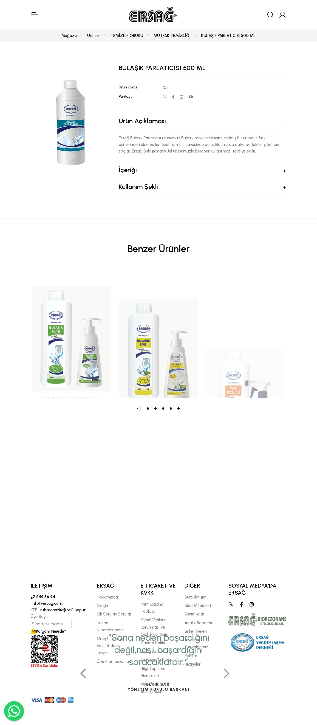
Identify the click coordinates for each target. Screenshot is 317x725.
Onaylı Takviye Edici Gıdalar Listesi (110, 645)
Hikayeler (192, 664)
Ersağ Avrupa (153, 651)
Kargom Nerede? (48, 631)
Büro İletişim (195, 597)
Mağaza (69, 35)
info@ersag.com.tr (48, 603)
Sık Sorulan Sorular (114, 614)
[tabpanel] (71, 333)
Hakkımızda (107, 597)
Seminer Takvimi (156, 660)
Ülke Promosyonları (114, 661)
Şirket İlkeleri (196, 631)
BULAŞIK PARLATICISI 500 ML (228, 35)
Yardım (191, 655)
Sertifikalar (194, 614)
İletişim (103, 605)
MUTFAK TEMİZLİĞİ (172, 35)
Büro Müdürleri (198, 605)
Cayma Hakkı (153, 642)
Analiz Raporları (199, 622)
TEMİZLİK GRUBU (127, 35)
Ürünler (93, 35)
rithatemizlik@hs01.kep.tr (63, 610)
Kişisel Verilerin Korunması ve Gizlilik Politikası (155, 627)
